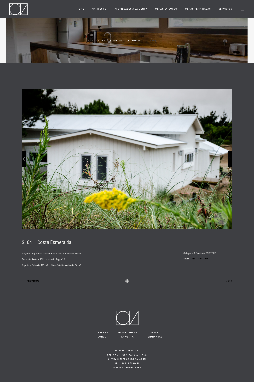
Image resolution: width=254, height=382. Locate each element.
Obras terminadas (154, 334)
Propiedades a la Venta (127, 334)
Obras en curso (102, 334)
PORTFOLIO (138, 40)
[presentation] (24, 159)
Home (101, 40)
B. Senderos (118, 40)
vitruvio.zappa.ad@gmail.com (127, 359)
